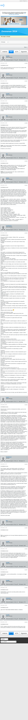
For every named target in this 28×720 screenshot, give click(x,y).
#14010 (26, 622)
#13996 (26, 63)
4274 (16, 51)
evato (7, 397)
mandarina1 (9, 225)
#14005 (26, 527)
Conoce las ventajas (14, 23)
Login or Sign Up (23, 0)
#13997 (26, 81)
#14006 (26, 548)
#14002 (26, 233)
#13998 (26, 101)
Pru (7, 115)
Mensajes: (21, 59)
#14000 (26, 161)
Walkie (7, 178)
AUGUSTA (8, 598)
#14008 (26, 587)
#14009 (26, 605)
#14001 (26, 185)
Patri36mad (8, 457)
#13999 (26, 123)
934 (11, 51)
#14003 (26, 404)
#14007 (26, 569)
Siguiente (24, 51)
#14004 (26, 464)
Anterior (4, 51)
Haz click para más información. (17, 14)
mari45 (7, 56)
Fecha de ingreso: (9, 59)
